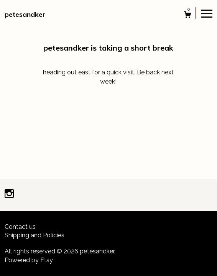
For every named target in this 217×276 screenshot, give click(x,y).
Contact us (20, 226)
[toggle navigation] (206, 13)
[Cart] (187, 15)
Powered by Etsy (29, 260)
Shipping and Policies (34, 235)
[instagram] (9, 194)
